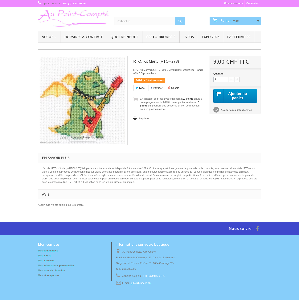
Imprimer (144, 118)
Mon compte (48, 244)
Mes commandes (48, 250)
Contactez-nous (233, 3)
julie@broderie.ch (141, 283)
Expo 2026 (210, 36)
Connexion (252, 3)
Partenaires (238, 36)
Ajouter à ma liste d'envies (236, 110)
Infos (188, 36)
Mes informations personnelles (56, 265)
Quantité (218, 73)
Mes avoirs (44, 255)
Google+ (174, 87)
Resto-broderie (161, 36)
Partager (156, 87)
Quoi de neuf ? (124, 36)
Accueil (49, 36)
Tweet (140, 87)
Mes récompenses (48, 275)
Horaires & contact (83, 36)
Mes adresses (46, 260)
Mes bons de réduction (51, 270)
